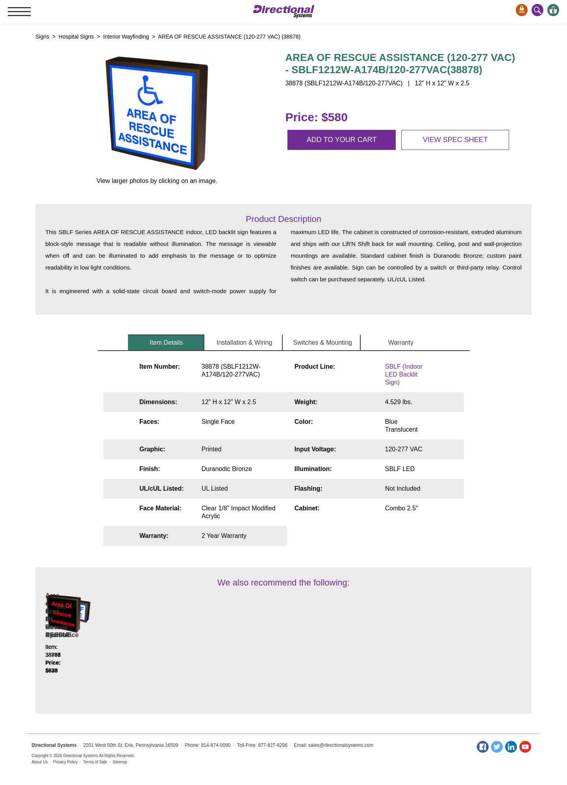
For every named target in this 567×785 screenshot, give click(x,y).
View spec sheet (455, 140)
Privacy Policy (65, 762)
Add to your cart (342, 140)
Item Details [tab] (166, 342)
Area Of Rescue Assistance (379, 650)
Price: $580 (316, 117)
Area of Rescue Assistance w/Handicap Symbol (93, 646)
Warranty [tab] (400, 342)
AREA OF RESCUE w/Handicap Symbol (188, 646)
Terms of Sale (95, 762)
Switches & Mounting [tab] (322, 342)
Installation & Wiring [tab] (244, 342)
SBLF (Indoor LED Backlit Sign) (403, 374)
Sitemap (120, 762)
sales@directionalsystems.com (340, 745)
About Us (40, 762)
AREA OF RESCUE (284, 650)
